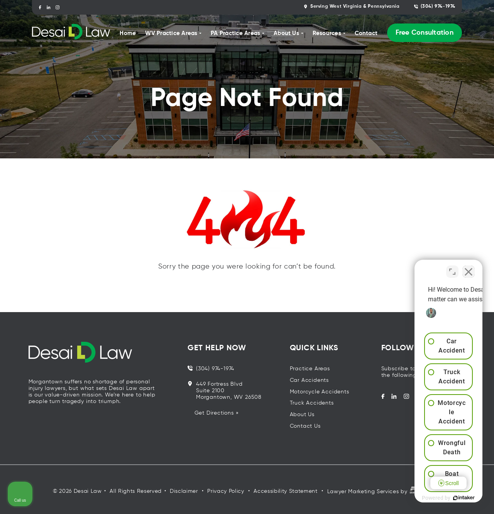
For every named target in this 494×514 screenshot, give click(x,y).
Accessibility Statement (285, 491)
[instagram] (57, 7)
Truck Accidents (312, 403)
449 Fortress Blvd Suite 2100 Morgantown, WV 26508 (225, 390)
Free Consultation (424, 32)
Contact (366, 33)
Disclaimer (184, 491)
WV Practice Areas (171, 33)
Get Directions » (217, 413)
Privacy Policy (225, 491)
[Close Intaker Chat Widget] (468, 268)
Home (128, 33)
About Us (302, 414)
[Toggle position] (452, 268)
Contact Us (305, 426)
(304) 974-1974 (434, 6)
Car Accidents (309, 380)
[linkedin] (48, 7)
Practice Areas (310, 368)
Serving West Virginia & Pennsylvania (351, 6)
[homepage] (71, 33)
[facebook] (40, 7)
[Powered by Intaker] (428, 498)
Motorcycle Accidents (319, 392)
